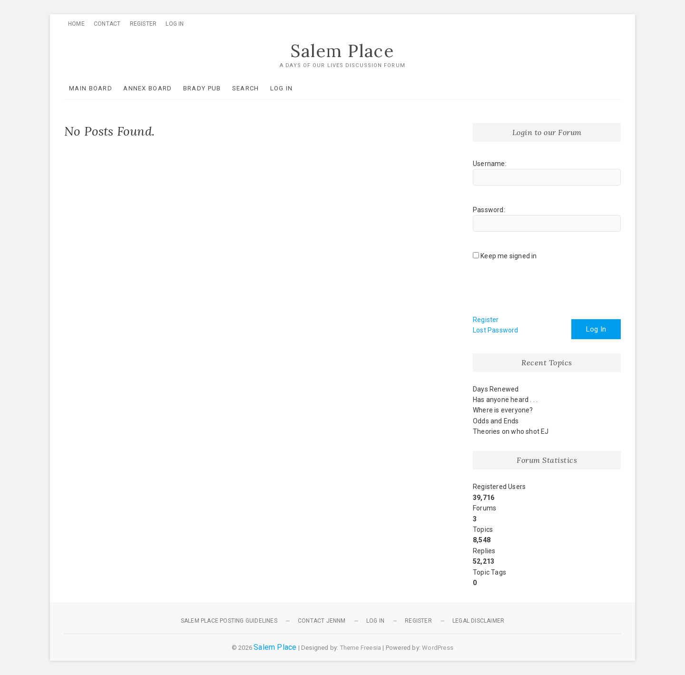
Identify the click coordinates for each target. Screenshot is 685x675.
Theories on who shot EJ (511, 431)
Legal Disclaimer (478, 620)
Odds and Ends (496, 421)
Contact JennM (322, 620)
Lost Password (496, 330)
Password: (489, 210)
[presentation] (545, 291)
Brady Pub (202, 88)
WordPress (437, 647)
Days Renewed (496, 389)
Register (143, 23)
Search (245, 88)
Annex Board (147, 88)
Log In (175, 23)
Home (76, 23)
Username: (490, 163)
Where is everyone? (503, 410)
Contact (107, 23)
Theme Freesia (361, 647)
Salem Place (342, 50)
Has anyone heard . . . (505, 399)
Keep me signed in (508, 256)
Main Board (90, 88)
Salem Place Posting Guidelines (229, 620)
